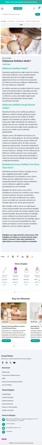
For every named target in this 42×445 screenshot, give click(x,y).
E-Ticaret (15, 443)
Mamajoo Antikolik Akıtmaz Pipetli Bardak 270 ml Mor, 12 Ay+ (15, 276)
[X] (10, 362)
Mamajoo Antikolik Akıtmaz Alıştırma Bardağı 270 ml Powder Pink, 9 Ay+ (37, 276)
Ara (38, 14)
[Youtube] (14, 362)
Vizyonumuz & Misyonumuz (11, 375)
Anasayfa (3, 21)
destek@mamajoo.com (13, 427)
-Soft (11, 443)
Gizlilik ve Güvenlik (7, 410)
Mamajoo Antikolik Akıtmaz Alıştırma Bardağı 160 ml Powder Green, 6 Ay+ (26, 276)
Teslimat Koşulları (7, 397)
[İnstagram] (6, 362)
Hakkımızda (6, 372)
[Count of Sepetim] (38, 8)
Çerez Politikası (7, 385)
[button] (14, 292)
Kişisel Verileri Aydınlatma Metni (12, 382)
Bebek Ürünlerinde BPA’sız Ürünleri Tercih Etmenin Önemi (13, 327)
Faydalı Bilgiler (20, 21)
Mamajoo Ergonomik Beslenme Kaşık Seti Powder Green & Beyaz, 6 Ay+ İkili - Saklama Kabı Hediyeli (5, 276)
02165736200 (10, 424)
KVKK (3, 378)
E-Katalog (9, 431)
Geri (21, 24)
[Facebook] (2, 362)
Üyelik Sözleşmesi (8, 400)
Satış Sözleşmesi (7, 404)
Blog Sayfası (11, 21)
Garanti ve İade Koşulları (9, 407)
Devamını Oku (6, 340)
